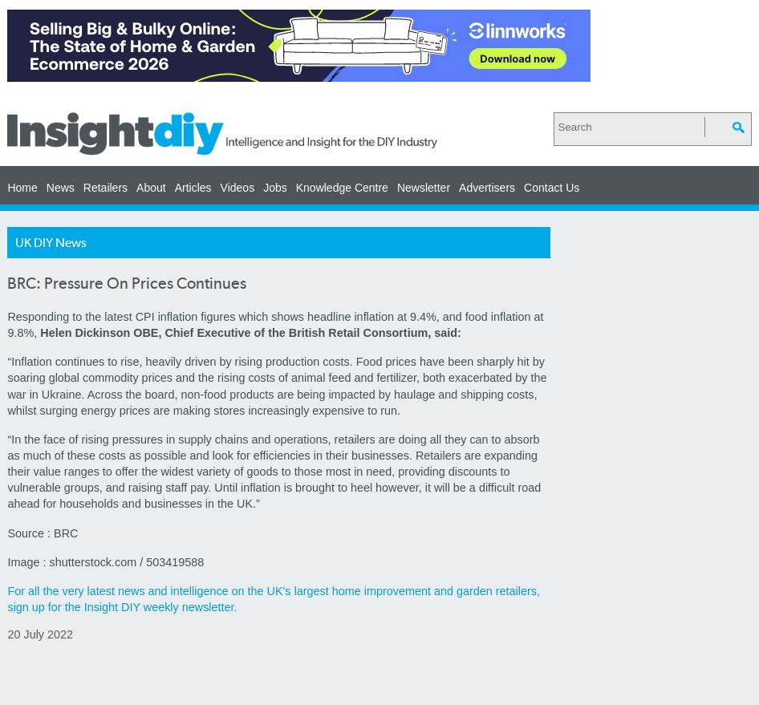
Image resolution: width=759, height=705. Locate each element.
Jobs (275, 187)
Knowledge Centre (342, 187)
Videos (238, 187)
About (151, 187)
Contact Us (551, 187)
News (61, 187)
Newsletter (423, 187)
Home (22, 187)
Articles (193, 187)
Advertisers (487, 187)
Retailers (105, 187)
